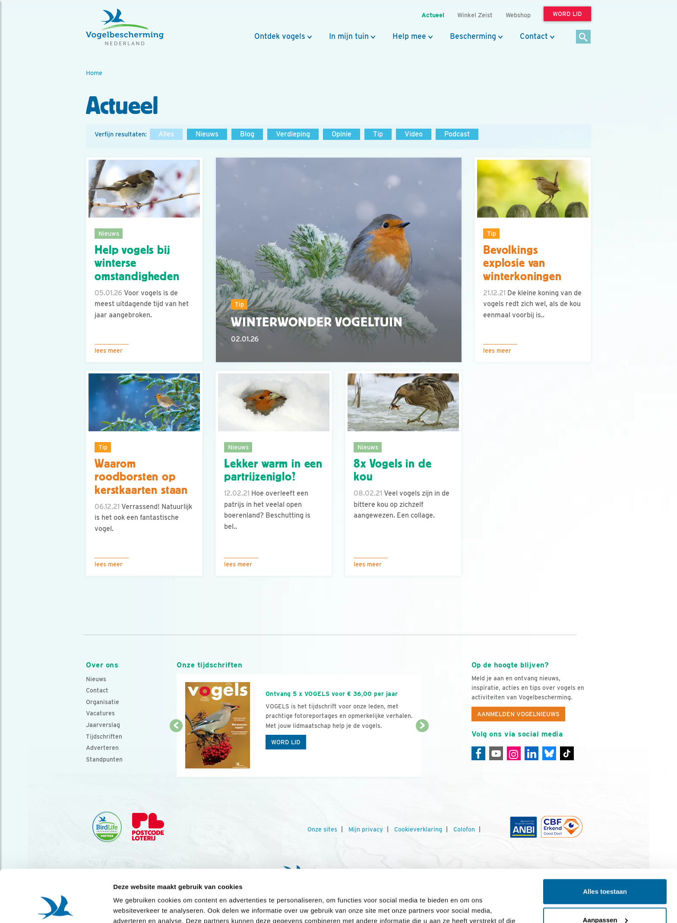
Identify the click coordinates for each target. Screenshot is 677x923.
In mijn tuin (349, 36)
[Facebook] (478, 753)
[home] (125, 27)
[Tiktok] (567, 753)
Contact (534, 36)
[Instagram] (514, 753)
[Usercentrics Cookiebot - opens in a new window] (56, 906)
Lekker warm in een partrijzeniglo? (273, 470)
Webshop (518, 15)
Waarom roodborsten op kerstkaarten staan (141, 477)
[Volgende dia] (422, 752)
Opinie (341, 134)
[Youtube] (496, 753)
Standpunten (104, 759)
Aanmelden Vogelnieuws (518, 714)
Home (94, 72)
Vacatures (100, 713)
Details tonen (133, 906)
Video (414, 134)
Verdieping (293, 134)
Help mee (409, 36)
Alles (166, 134)
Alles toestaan (605, 842)
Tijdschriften (104, 736)
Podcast (457, 134)
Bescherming (473, 36)
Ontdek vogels (279, 36)
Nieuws (207, 134)
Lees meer (109, 350)
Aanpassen (605, 870)
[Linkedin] (531, 753)
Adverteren (102, 747)
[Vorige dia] (176, 752)
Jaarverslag (103, 724)
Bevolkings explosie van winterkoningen (522, 263)
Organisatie (102, 702)
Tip (378, 134)
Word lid (286, 742)
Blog (247, 134)
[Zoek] (583, 37)
